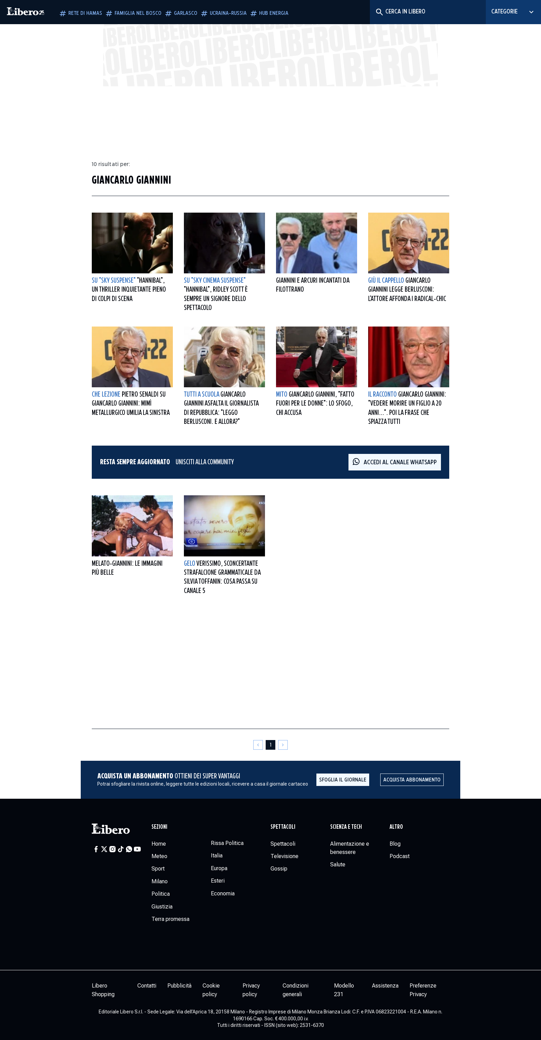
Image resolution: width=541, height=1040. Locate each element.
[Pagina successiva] (283, 745)
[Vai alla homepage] (26, 12)
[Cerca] (379, 12)
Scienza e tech (346, 827)
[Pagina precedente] (258, 745)
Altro (396, 827)
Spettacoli (282, 827)
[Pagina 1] (270, 745)
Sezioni (159, 827)
